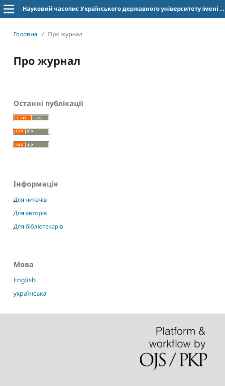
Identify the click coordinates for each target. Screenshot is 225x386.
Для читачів (30, 199)
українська (30, 293)
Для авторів (30, 213)
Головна (25, 34)
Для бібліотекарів (38, 226)
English (24, 280)
